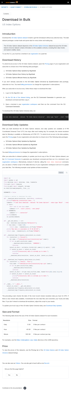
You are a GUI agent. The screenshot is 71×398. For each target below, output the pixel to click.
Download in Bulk (30, 7)
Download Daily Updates (54, 308)
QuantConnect (16, 7)
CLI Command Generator (13, 159)
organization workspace (29, 104)
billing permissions (26, 84)
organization (34, 54)
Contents (6, 14)
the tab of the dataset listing (19, 97)
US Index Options (49, 353)
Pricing (47, 64)
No (17, 378)
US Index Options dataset (19, 38)
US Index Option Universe (40, 46)
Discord (46, 366)
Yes (9, 378)
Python (61, 172)
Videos (18, 366)
